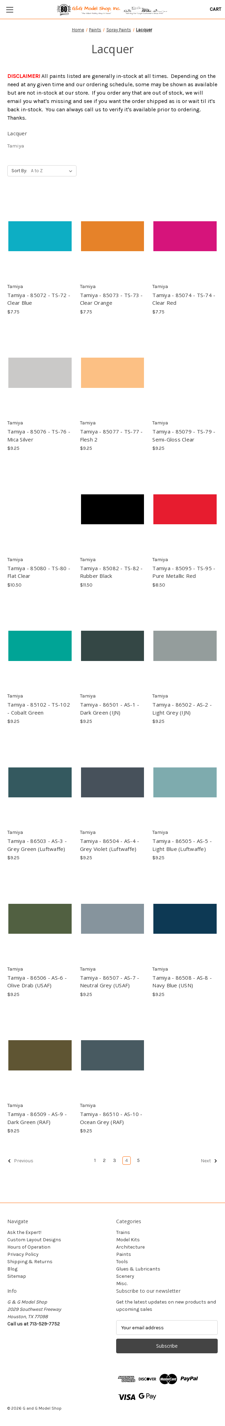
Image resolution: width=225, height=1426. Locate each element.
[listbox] (53, 171)
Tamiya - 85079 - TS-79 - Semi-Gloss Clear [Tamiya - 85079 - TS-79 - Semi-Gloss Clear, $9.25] (183, 435)
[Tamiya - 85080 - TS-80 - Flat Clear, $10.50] (40, 509)
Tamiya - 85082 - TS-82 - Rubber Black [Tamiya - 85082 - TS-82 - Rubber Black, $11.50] (111, 572)
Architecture (130, 1247)
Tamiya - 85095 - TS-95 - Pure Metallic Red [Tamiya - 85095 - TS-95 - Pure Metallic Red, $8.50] (183, 572)
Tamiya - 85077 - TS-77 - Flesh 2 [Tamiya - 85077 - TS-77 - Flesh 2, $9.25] (111, 435)
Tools (122, 1262)
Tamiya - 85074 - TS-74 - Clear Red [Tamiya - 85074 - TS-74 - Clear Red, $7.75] (183, 299)
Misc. (122, 1283)
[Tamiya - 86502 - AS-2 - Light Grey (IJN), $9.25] (185, 645)
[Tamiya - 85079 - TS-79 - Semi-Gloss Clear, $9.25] (185, 372)
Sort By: (19, 170)
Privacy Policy (23, 1254)
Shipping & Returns (30, 1262)
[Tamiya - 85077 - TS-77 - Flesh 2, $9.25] (112, 372)
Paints (123, 1254)
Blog (12, 1269)
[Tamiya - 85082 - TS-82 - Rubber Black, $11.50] (112, 509)
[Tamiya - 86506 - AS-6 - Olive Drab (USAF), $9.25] (40, 918)
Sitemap (16, 1276)
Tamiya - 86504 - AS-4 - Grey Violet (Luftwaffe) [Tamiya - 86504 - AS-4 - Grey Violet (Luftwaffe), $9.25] (109, 844)
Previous (20, 1160)
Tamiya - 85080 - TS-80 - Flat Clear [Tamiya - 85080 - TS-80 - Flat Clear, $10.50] (38, 572)
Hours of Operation (28, 1247)
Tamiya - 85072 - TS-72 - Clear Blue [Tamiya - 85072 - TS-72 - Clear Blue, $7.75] (38, 299)
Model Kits (128, 1240)
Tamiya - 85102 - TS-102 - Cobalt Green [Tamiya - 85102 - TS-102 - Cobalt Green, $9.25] (38, 708)
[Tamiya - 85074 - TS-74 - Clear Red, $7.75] (185, 236)
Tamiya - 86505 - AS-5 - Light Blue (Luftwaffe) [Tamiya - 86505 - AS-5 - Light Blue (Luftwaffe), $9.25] (182, 844)
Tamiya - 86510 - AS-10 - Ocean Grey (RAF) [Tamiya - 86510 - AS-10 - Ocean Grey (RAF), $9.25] (111, 1117)
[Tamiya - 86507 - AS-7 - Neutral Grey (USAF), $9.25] (112, 918)
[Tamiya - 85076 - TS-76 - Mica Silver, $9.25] (40, 372)
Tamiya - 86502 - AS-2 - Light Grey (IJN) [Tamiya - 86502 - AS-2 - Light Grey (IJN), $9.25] (182, 708)
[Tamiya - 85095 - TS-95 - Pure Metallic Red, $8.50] (185, 509)
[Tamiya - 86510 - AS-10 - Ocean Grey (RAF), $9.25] (112, 1055)
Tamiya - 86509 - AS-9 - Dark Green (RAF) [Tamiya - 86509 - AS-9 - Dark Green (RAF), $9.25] (37, 1117)
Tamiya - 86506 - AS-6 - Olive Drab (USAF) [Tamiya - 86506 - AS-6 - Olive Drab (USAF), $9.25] (37, 981)
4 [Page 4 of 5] (126, 1160)
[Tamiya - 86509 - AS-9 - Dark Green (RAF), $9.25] (40, 1055)
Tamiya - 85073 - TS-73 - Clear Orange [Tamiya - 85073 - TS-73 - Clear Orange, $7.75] (111, 299)
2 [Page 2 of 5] (104, 1160)
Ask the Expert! (24, 1232)
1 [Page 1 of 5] (95, 1160)
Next (209, 1160)
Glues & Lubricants (138, 1269)
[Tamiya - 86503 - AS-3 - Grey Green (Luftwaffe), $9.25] (40, 782)
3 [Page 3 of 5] (114, 1160)
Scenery (125, 1276)
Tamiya (15, 146)
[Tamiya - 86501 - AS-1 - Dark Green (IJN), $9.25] (112, 645)
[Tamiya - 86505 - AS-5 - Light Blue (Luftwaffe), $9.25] (185, 782)
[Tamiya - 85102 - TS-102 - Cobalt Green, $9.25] (40, 645)
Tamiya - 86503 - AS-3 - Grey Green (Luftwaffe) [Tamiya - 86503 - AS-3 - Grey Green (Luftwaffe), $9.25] (37, 844)
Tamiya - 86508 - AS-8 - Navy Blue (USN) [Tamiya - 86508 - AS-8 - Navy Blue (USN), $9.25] (182, 981)
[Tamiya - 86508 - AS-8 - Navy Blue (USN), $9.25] (185, 918)
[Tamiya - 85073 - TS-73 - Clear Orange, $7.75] (112, 236)
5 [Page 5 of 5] (138, 1160)
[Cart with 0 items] (215, 9)
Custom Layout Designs (34, 1240)
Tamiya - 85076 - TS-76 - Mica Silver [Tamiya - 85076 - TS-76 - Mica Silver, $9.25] (38, 435)
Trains (123, 1232)
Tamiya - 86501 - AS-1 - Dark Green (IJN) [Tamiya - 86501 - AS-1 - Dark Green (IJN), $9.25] (109, 708)
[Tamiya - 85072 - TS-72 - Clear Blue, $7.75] (40, 236)
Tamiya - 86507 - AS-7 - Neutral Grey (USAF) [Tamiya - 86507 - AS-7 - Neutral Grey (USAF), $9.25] (109, 981)
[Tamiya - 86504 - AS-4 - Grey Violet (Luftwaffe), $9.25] (112, 782)
